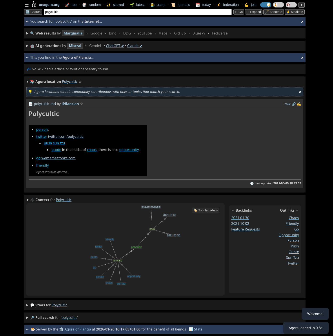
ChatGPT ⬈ (115, 45)
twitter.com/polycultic (66, 136)
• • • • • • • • (129, 33)
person (42, 129)
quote (56, 149)
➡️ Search (33, 12)
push (48, 143)
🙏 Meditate (294, 12)
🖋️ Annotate (273, 12)
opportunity (129, 149)
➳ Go (239, 12)
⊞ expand (254, 12)
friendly (42, 165)
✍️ (299, 104)
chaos (91, 149)
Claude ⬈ (134, 45)
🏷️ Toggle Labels (205, 210)
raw (287, 104)
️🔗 (293, 104)
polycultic (59, 305)
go (38, 158)
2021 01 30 (240, 217)
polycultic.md (45, 103)
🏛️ (61, 329)
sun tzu (59, 143)
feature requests (245, 229)
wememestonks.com (58, 158)
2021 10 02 (240, 223)
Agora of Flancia (78, 329)
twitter (41, 136)
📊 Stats (195, 329)
